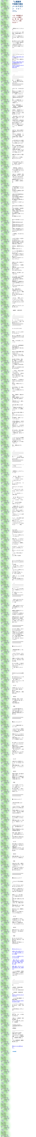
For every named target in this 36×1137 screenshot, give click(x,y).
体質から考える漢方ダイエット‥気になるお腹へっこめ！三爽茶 (18, 1028)
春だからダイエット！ (17, 1024)
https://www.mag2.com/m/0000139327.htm (18, 66)
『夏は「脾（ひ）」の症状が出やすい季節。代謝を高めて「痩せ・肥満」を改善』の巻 (18, 1038)
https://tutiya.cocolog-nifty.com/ (18, 1080)
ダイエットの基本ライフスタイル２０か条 (18, 1033)
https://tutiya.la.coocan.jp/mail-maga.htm (18, 71)
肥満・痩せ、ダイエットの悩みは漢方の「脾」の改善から (18, 1045)
